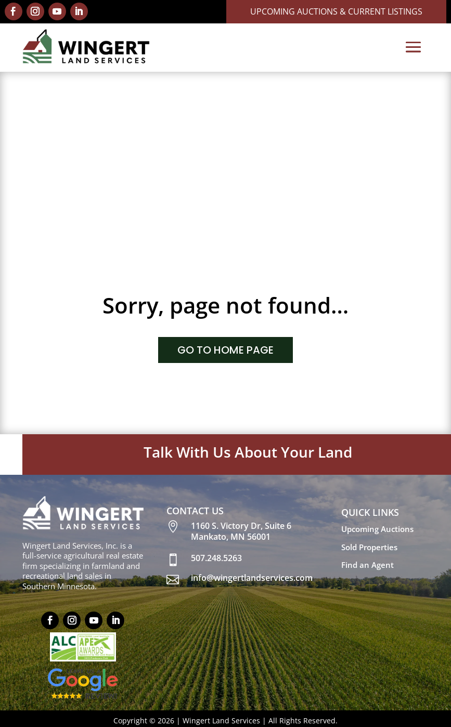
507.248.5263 (216, 558)
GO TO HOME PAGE (225, 350)
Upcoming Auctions (377, 529)
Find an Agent (367, 565)
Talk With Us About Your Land (248, 452)
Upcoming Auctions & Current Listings (336, 11)
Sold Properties (369, 547)
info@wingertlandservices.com (252, 577)
